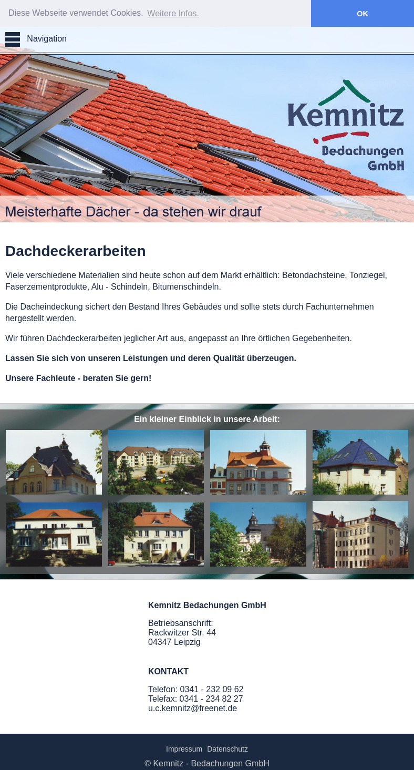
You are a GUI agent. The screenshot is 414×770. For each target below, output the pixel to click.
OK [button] (362, 13)
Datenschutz (227, 748)
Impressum (184, 748)
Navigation (36, 39)
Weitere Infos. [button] (173, 13)
